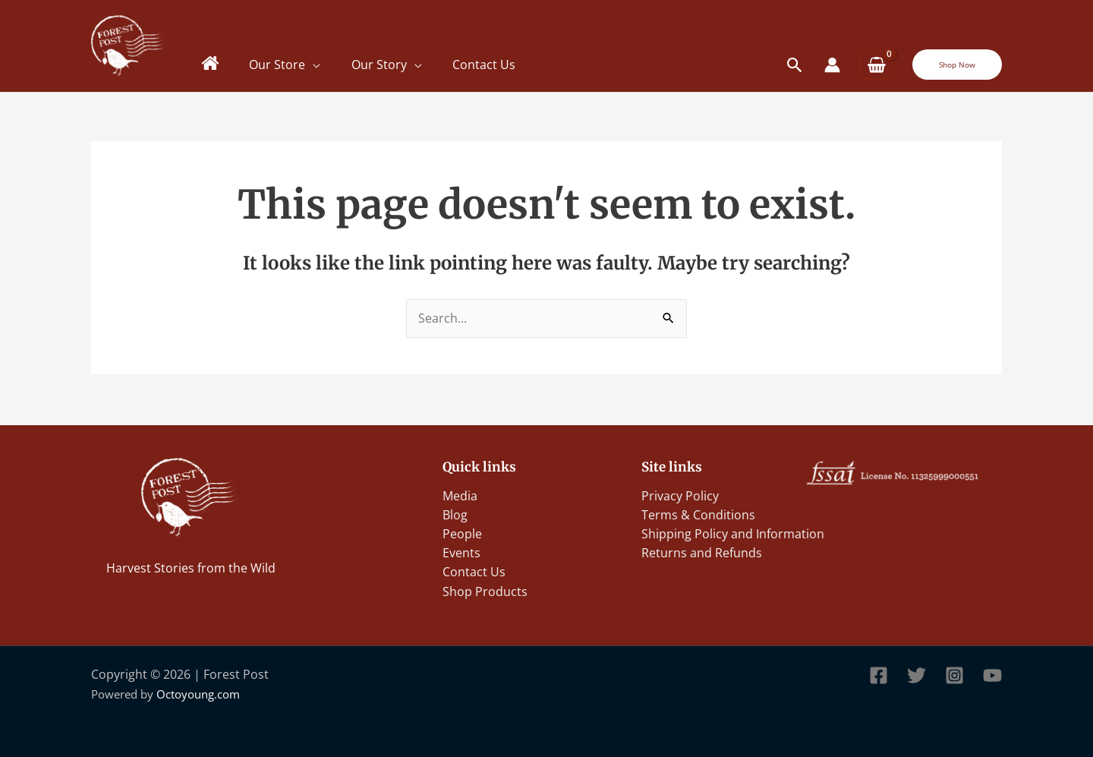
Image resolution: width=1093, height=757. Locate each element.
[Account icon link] (832, 65)
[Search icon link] (795, 65)
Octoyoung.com (198, 694)
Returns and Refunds (701, 552)
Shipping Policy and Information (732, 532)
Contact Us (485, 64)
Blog (455, 513)
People (462, 532)
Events (461, 552)
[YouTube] (992, 675)
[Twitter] (916, 675)
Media (460, 493)
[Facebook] (878, 675)
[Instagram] (954, 675)
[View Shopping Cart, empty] (876, 65)
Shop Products (485, 590)
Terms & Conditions (698, 513)
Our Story (380, 64)
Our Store (278, 64)
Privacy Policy (680, 493)
